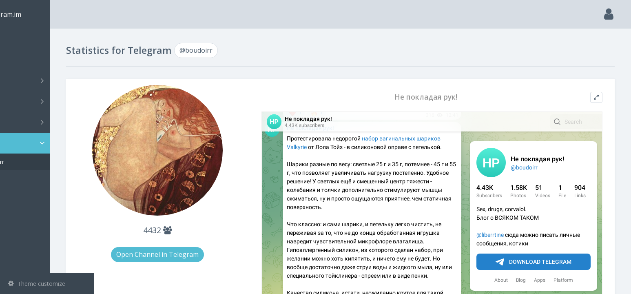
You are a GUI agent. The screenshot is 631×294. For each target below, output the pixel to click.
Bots (48, 122)
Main (19, 39)
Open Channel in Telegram (194, 254)
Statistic (49, 143)
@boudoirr (34, 162)
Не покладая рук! (440, 97)
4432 (194, 230)
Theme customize (36, 283)
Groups (48, 101)
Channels (48, 80)
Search (21, 60)
